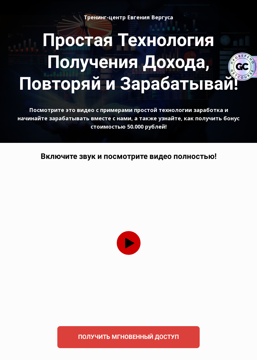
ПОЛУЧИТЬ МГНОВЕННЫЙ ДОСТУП (128, 336)
